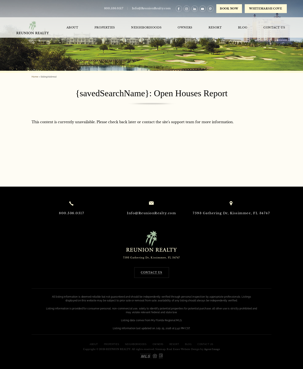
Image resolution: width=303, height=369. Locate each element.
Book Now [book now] (229, 8)
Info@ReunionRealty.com (151, 8)
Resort (215, 27)
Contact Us (274, 27)
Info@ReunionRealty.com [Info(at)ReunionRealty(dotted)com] (151, 213)
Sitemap (160, 349)
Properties (104, 27)
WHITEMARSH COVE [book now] (265, 8)
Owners (185, 27)
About (72, 27)
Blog (242, 27)
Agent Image (212, 349)
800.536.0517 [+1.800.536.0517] (114, 8)
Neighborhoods (146, 27)
